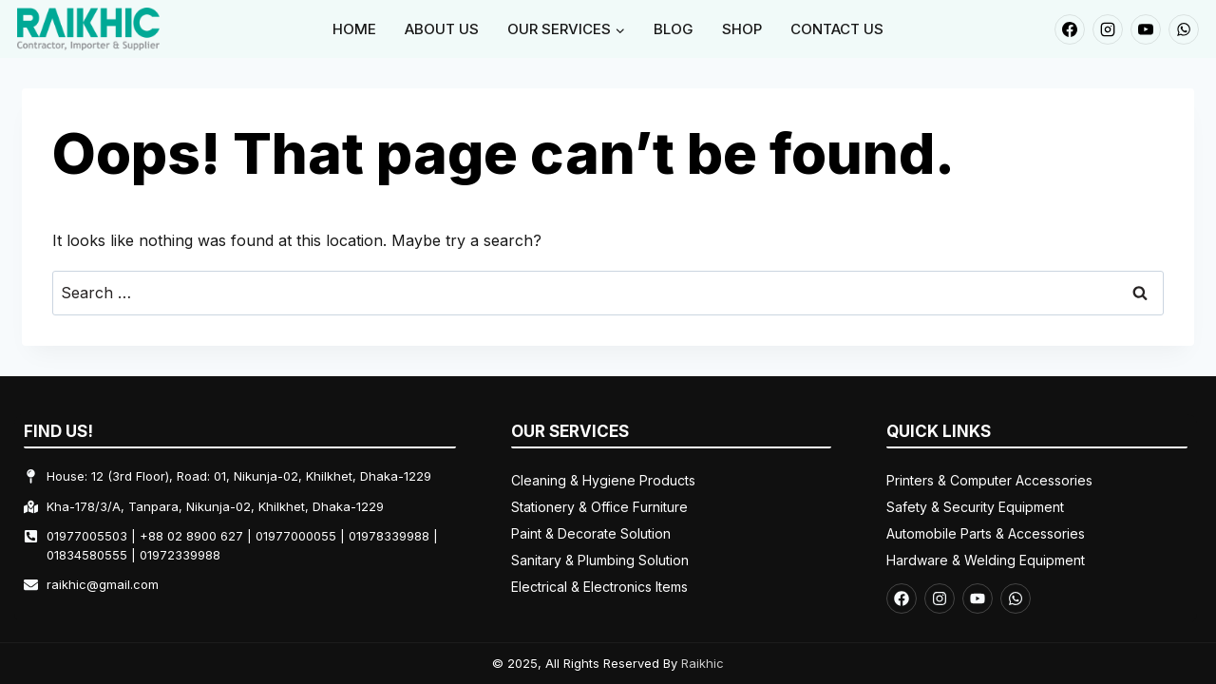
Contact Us (837, 29)
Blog (674, 29)
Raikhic (702, 663)
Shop (742, 29)
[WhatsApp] (1183, 29)
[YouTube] (1145, 29)
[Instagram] (1107, 29)
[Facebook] (1069, 29)
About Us (442, 29)
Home (354, 29)
